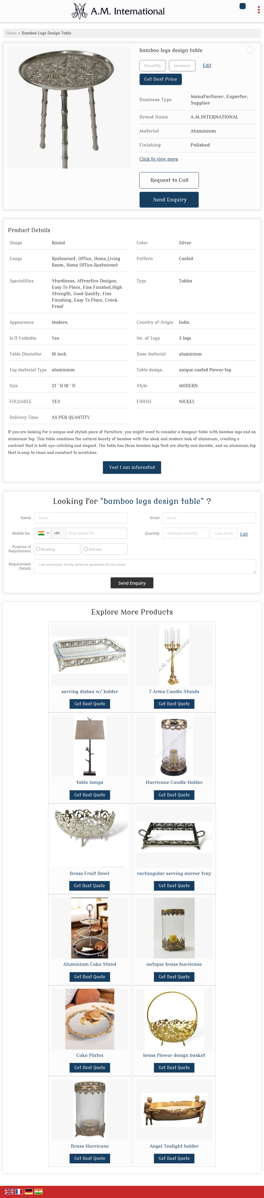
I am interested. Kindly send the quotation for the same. (145, 566)
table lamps (89, 782)
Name (25, 517)
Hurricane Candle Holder (174, 782)
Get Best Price (160, 79)
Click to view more (158, 159)
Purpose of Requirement (20, 549)
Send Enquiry (170, 200)
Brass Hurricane (90, 1146)
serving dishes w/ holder (89, 691)
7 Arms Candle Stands (174, 691)
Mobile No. (21, 533)
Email (155, 517)
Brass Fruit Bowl (89, 873)
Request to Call (169, 180)
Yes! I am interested (132, 467)
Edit (207, 65)
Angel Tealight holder (174, 1146)
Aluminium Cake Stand (89, 964)
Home (11, 33)
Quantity (152, 533)
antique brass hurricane (174, 964)
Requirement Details (20, 566)
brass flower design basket (174, 1055)
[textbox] (182, 65)
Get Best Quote (89, 704)
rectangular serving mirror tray (174, 873)
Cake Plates (89, 1055)
